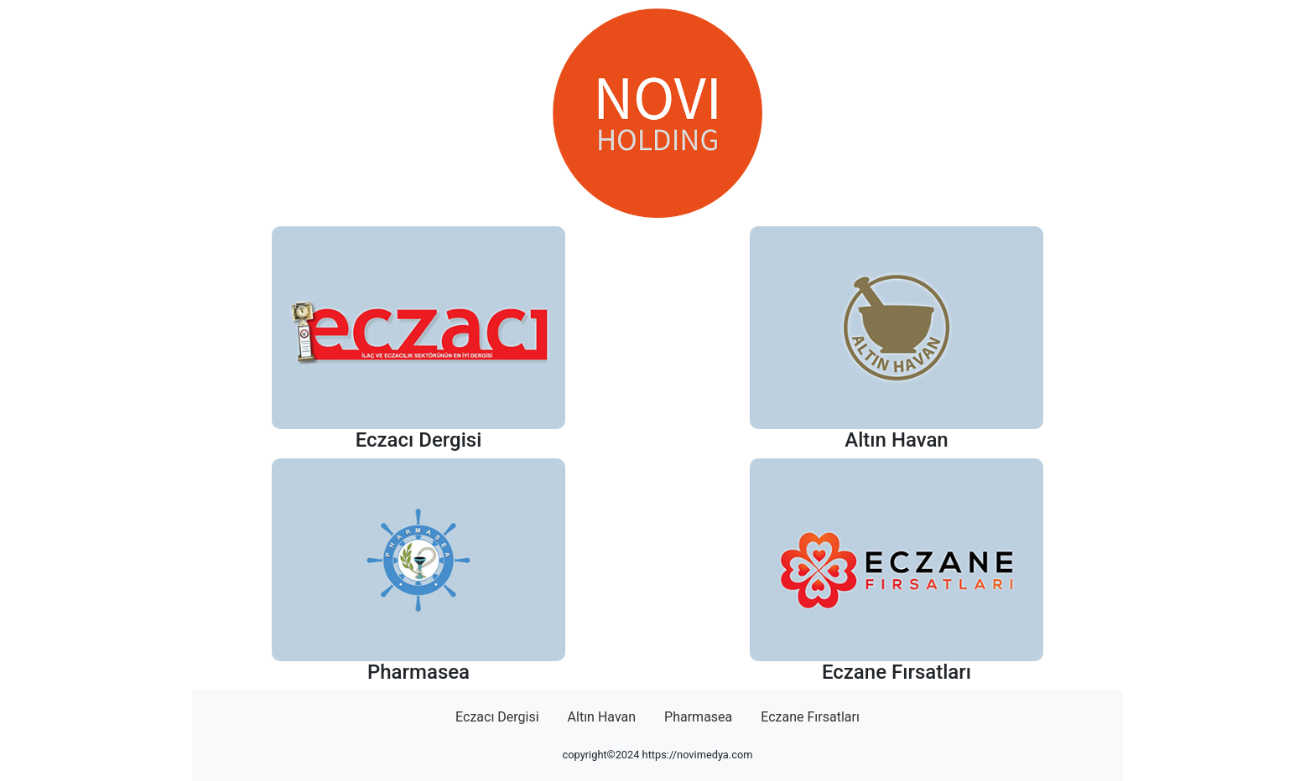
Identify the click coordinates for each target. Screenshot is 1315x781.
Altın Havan (602, 717)
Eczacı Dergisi (497, 717)
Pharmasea (698, 717)
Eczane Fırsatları (810, 717)
